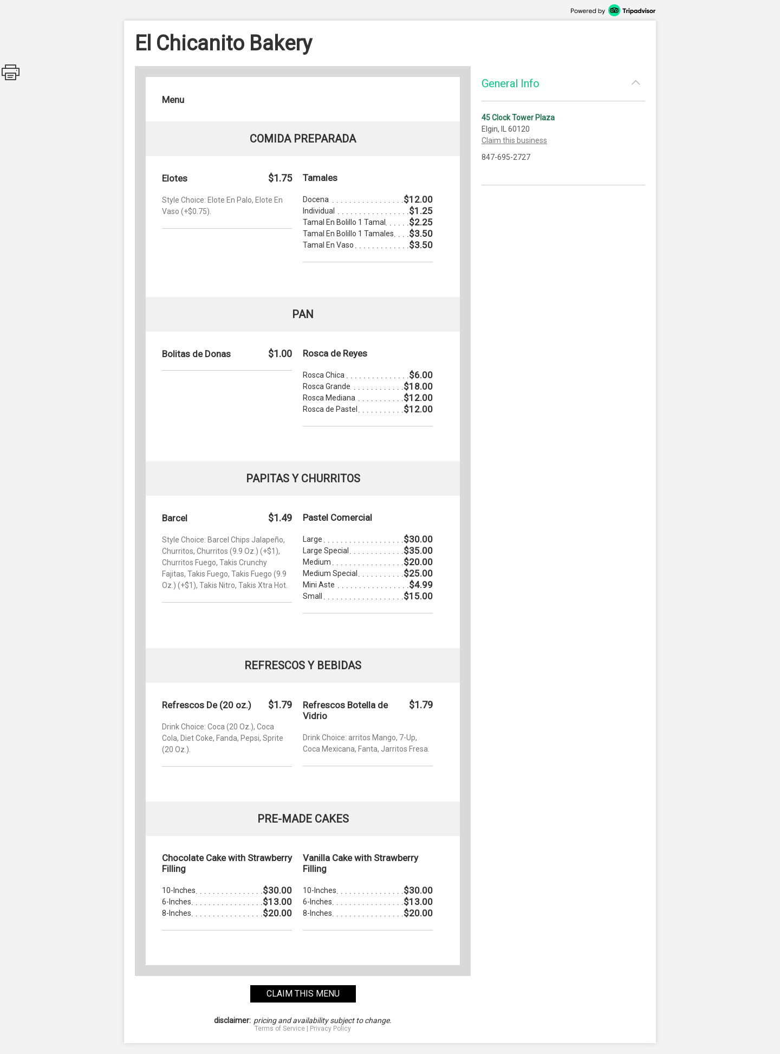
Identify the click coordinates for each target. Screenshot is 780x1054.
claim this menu (303, 993)
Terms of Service (280, 1028)
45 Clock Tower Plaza (518, 117)
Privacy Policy (330, 1028)
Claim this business (514, 140)
